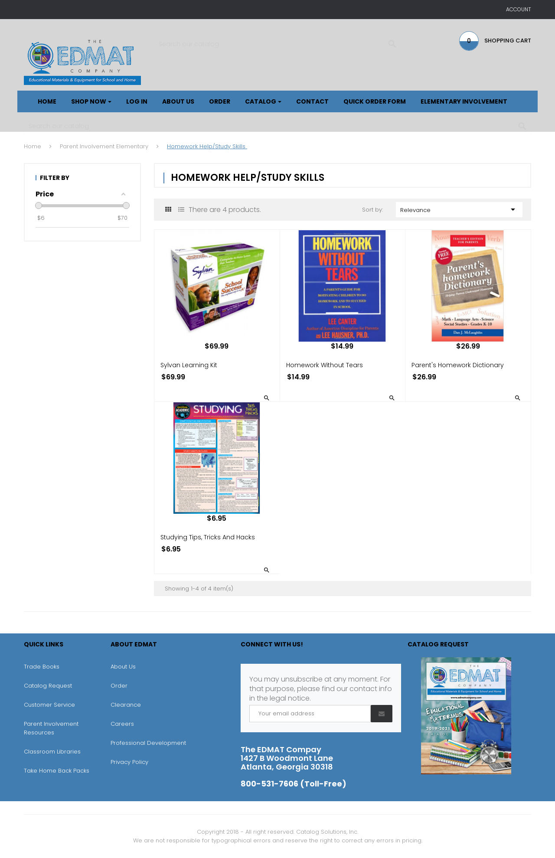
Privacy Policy (129, 762)
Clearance (126, 705)
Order (119, 686)
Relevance (459, 209)
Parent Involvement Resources (51, 728)
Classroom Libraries (52, 751)
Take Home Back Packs (56, 771)
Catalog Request (48, 686)
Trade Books (41, 666)
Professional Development (148, 743)
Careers (122, 724)
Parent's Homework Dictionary (457, 365)
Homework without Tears (324, 365)
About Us (123, 666)
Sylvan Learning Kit (188, 365)
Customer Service (49, 705)
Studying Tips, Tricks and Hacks (207, 537)
